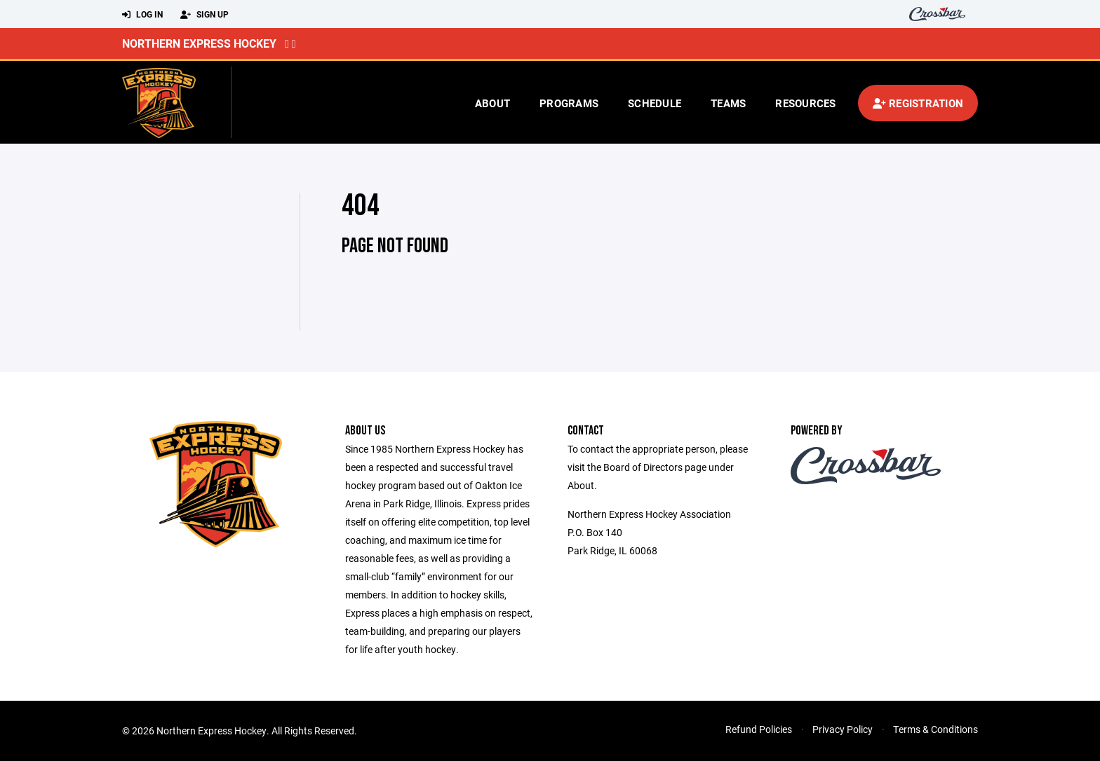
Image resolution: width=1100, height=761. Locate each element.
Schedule (654, 103)
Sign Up (204, 14)
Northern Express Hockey (199, 43)
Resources (805, 103)
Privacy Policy (842, 729)
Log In (142, 14)
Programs (568, 103)
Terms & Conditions (935, 729)
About (492, 103)
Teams (728, 103)
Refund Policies (758, 729)
